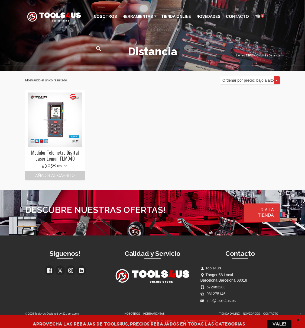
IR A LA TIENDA (266, 213)
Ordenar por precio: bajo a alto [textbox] (248, 80)
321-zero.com (70, 313)
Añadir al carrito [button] (55, 175)
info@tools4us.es (218, 300)
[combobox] (250, 80)
